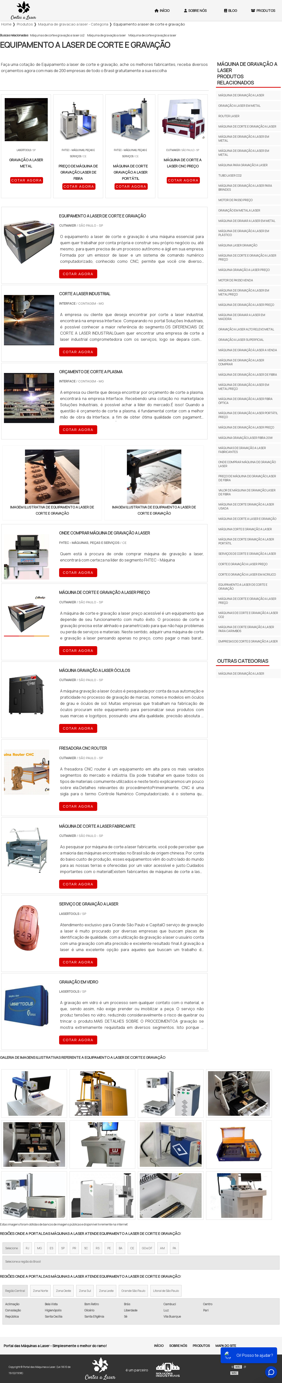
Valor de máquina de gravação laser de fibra (247, 492)
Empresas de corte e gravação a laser (248, 641)
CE (132, 1248)
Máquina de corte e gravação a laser (152, 35)
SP (63, 1248)
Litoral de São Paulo (166, 1291)
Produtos (201, 1345)
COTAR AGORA (26, 180)
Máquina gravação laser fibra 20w (245, 438)
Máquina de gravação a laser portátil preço (248, 415)
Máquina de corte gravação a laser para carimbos (246, 629)
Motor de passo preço (235, 200)
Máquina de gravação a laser (106, 35)
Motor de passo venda (235, 280)
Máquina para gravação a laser (243, 165)
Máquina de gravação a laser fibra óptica (245, 401)
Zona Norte (40, 1291)
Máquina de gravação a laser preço (246, 305)
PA (174, 1248)
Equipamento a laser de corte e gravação (242, 587)
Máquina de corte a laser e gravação (247, 519)
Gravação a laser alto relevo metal (246, 329)
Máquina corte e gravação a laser (245, 529)
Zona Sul (85, 1291)
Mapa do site (225, 1345)
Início (162, 10)
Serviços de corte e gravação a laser (247, 554)
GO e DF (147, 1248)
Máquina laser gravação (237, 245)
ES (51, 1248)
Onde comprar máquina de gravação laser (247, 464)
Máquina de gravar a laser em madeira (241, 317)
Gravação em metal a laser (239, 210)
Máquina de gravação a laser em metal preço (243, 292)
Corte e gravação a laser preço (242, 564)
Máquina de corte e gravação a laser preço (247, 257)
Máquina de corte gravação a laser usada (246, 506)
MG (39, 1248)
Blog (230, 10)
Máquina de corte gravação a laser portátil (246, 541)
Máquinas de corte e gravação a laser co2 (57, 35)
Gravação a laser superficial (241, 340)
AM (162, 1248)
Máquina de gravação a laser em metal (243, 138)
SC (86, 1248)
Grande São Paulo (133, 1291)
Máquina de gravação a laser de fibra (247, 374)
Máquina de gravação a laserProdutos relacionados (247, 73)
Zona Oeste (63, 1291)
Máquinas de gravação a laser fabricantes (242, 450)
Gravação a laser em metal (239, 106)
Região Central (15, 1291)
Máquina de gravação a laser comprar (241, 362)
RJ (27, 1248)
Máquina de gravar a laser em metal (246, 221)
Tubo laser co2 (230, 175)
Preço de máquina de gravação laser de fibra (247, 478)
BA (120, 1248)
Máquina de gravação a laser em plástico (243, 233)
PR (74, 1248)
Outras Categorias (242, 661)
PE (109, 1248)
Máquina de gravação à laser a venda (247, 350)
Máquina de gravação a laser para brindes (245, 188)
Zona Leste (106, 1291)
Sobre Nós (195, 10)
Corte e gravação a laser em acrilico (247, 574)
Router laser (228, 116)
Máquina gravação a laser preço (244, 270)
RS (97, 1248)
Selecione (11, 1248)
